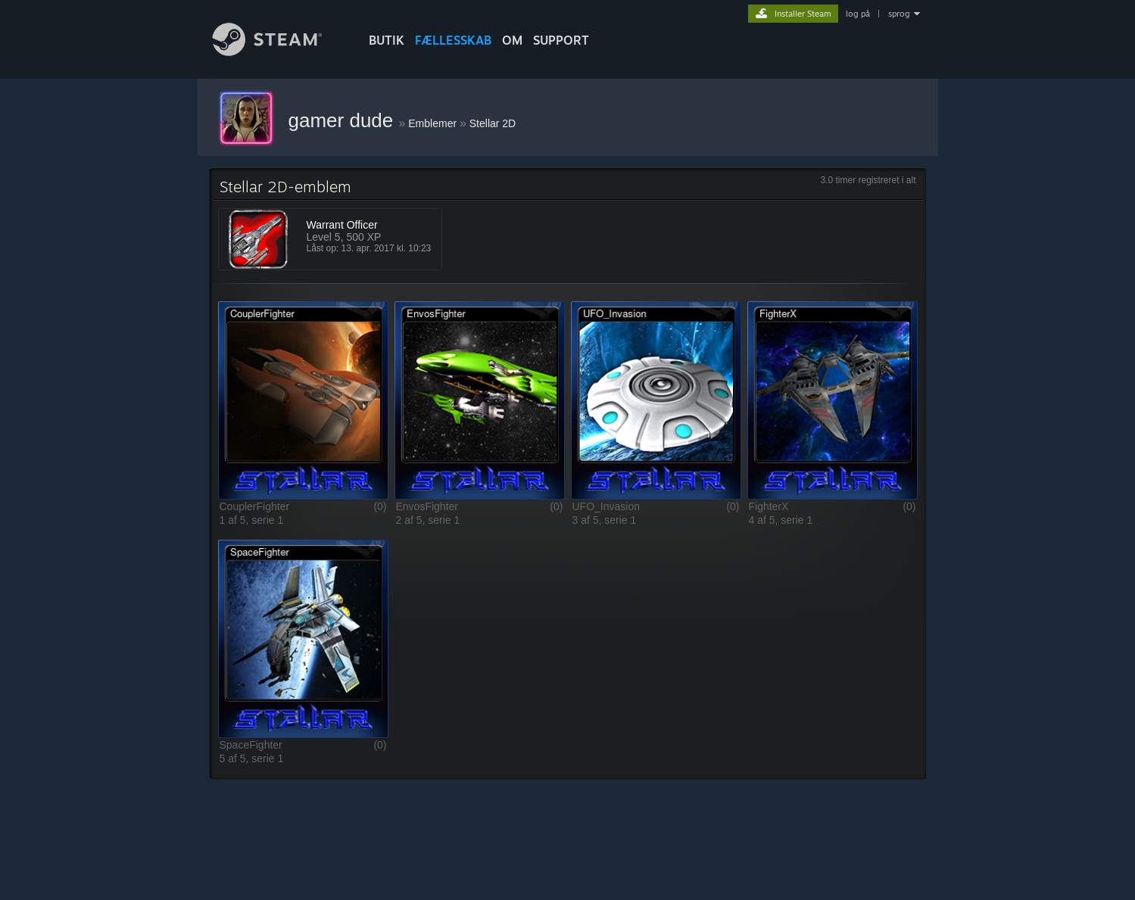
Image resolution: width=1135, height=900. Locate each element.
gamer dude (343, 120)
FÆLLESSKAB (453, 40)
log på (858, 13)
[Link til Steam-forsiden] (278, 51)
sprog (899, 13)
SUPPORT (561, 40)
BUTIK (386, 40)
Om (512, 40)
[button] (303, 400)
